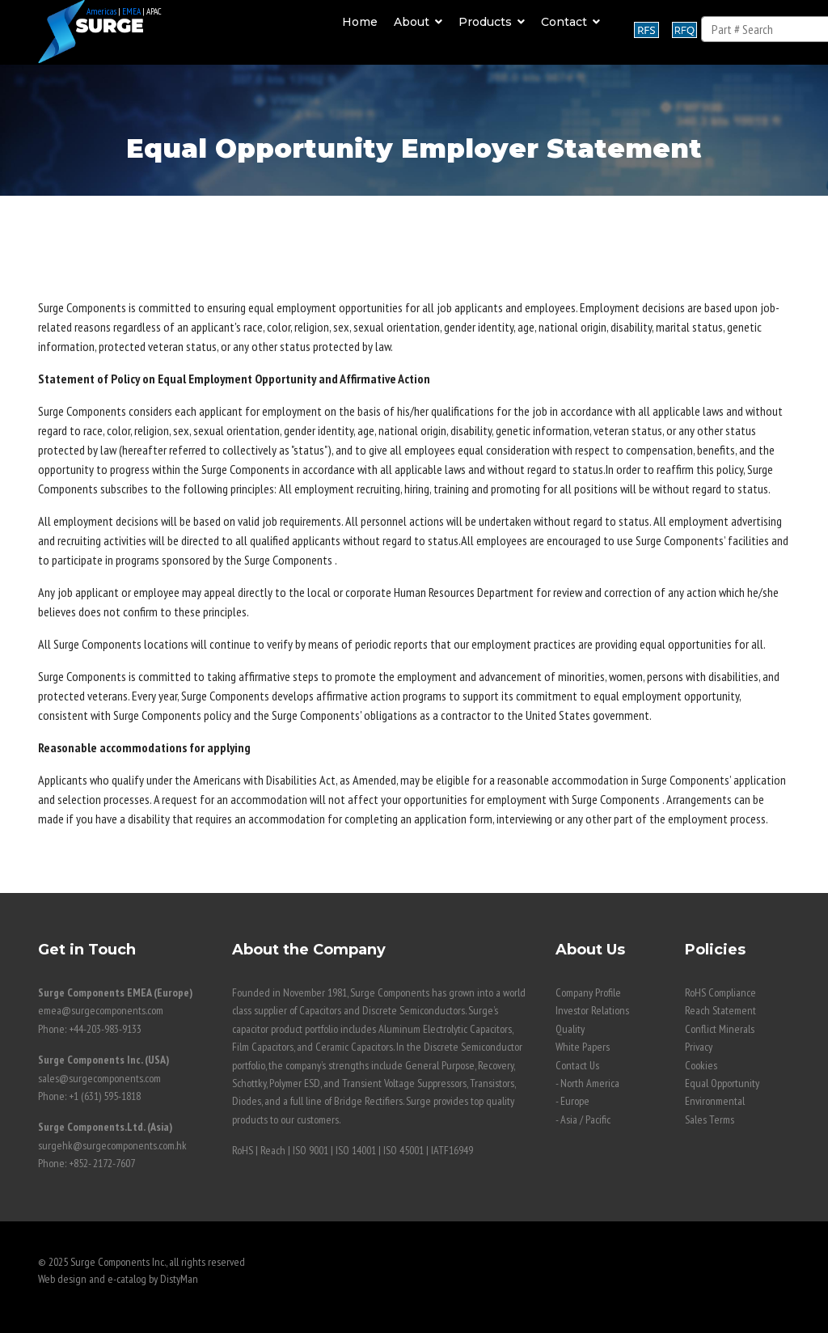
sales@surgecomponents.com (99, 1078)
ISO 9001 (310, 1150)
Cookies (701, 1065)
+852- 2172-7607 (102, 1163)
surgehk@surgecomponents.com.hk (112, 1145)
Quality (570, 1029)
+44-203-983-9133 (105, 1029)
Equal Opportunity (722, 1083)
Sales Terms (709, 1119)
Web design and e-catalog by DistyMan (118, 1279)
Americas (101, 11)
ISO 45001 (403, 1150)
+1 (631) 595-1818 (105, 1096)
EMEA (131, 11)
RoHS (242, 1150)
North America (589, 1083)
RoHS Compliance (720, 992)
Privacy (698, 1046)
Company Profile (588, 992)
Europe (574, 1101)
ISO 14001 (356, 1150)
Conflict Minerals (719, 1029)
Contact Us (577, 1065)
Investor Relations (592, 1010)
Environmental (715, 1101)
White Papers (583, 1046)
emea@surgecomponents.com (100, 1010)
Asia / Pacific (585, 1119)
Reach (272, 1150)
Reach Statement (720, 1010)
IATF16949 (452, 1150)
